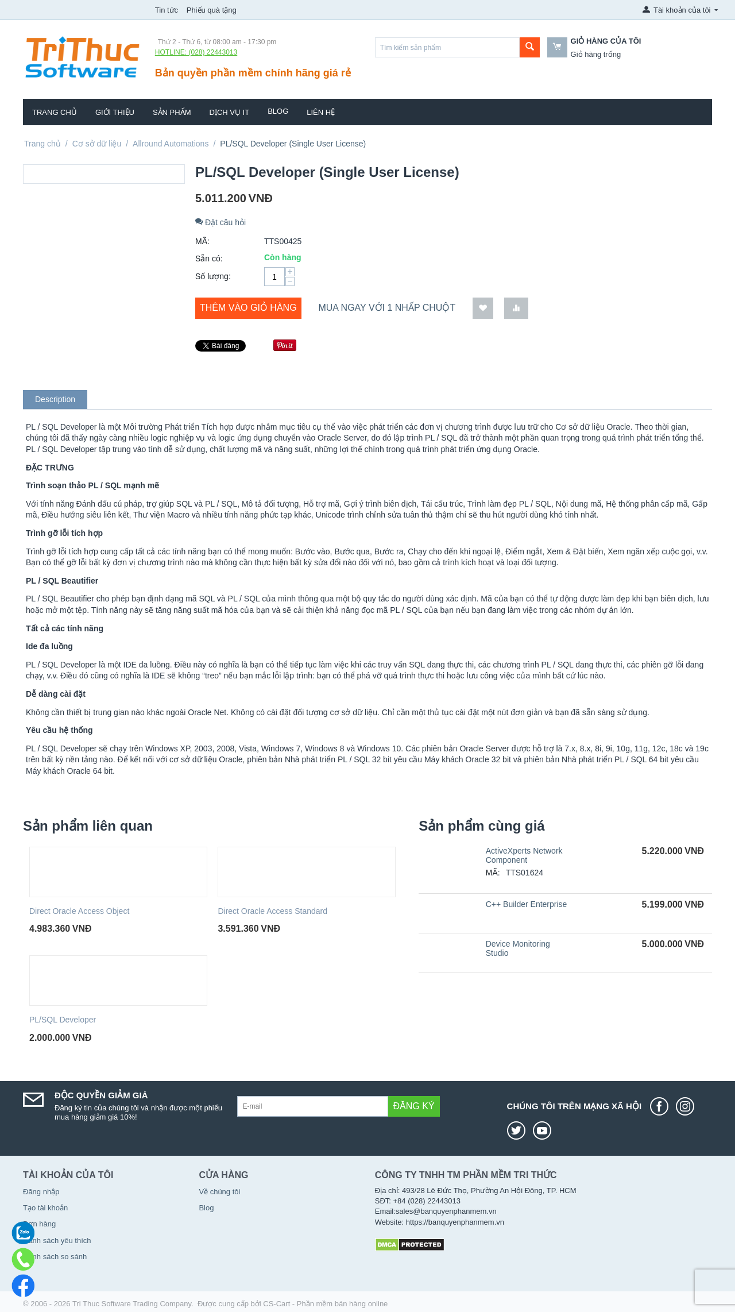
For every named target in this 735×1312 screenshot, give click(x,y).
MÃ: (202, 241)
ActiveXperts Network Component (524, 855)
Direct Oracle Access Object (79, 911)
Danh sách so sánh (55, 1256)
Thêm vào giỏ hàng (248, 307)
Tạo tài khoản (45, 1207)
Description (55, 399)
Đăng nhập (41, 1191)
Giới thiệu (114, 112)
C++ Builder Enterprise (526, 904)
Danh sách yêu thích (57, 1240)
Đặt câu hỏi (220, 222)
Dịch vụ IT (230, 112)
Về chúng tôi (219, 1191)
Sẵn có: (209, 258)
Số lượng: (213, 276)
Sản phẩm (172, 112)
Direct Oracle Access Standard (272, 911)
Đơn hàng (39, 1224)
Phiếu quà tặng (212, 10)
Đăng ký (414, 1106)
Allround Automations (170, 143)
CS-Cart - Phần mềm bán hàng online (325, 1303)
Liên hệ (321, 112)
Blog (278, 111)
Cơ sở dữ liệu (97, 143)
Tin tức (166, 10)
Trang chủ (54, 112)
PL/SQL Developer (62, 1019)
